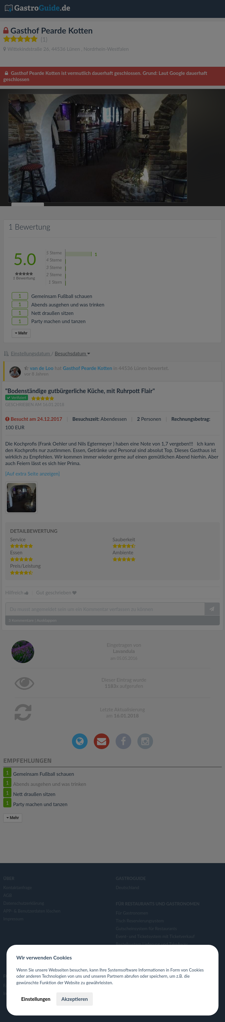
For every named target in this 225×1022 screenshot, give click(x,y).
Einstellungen (35, 999)
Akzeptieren (74, 999)
